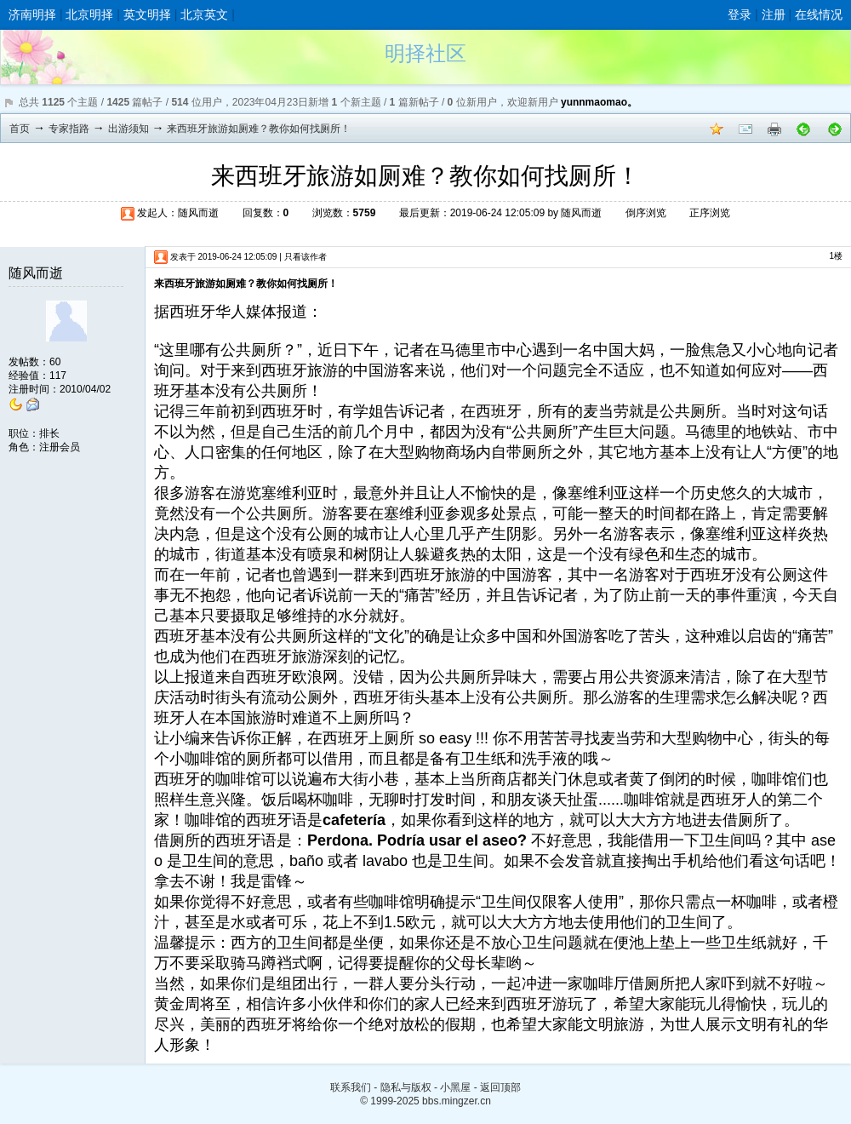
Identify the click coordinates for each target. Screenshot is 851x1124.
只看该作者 (305, 256)
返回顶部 (500, 1087)
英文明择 (147, 14)
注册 (773, 14)
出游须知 (128, 129)
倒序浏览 (645, 213)
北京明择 (89, 14)
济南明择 (32, 14)
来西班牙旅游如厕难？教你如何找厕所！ (259, 129)
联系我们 (350, 1087)
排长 (49, 433)
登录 (739, 14)
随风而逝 (198, 213)
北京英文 (204, 14)
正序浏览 (709, 213)
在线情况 (818, 14)
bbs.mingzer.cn (456, 1101)
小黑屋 (455, 1087)
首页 (19, 129)
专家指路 (69, 129)
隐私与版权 (405, 1087)
